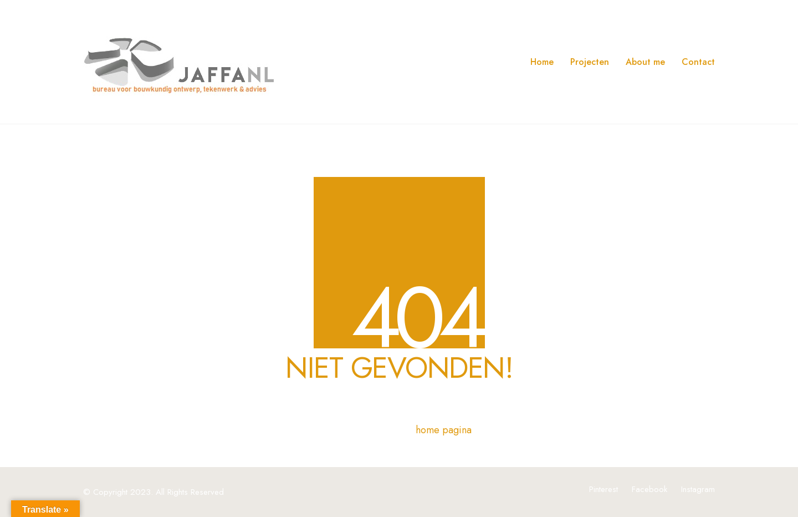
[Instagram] (698, 489)
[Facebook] (649, 489)
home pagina (444, 430)
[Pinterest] (603, 489)
